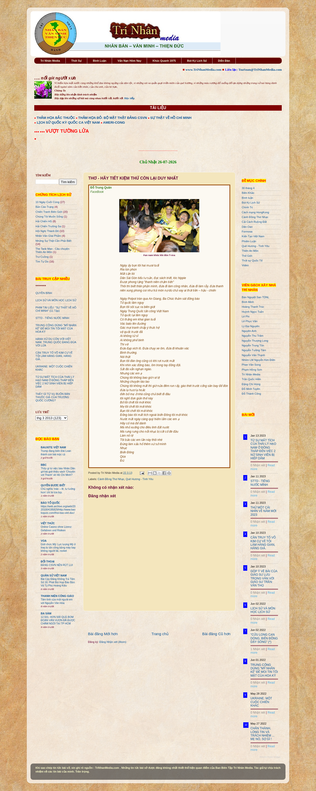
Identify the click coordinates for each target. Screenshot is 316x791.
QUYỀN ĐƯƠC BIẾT (53, 485)
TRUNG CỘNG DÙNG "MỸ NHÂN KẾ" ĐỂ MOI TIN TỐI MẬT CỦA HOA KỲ (56, 328)
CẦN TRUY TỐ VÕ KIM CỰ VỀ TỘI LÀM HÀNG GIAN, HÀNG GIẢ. (54, 356)
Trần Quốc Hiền (251, 379)
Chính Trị (247, 207)
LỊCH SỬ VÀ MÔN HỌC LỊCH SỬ (56, 300)
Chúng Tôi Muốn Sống (49, 216)
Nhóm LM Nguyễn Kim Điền (258, 359)
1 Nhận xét (257, 649)
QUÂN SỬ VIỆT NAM (53, 575)
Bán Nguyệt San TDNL (255, 297)
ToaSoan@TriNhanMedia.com (260, 69)
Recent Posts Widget (270, 757)
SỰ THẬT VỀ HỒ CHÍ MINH (171, 118)
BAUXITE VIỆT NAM (53, 447)
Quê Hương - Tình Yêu (139, 479)
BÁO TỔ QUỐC (50, 502)
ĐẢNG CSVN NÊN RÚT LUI (57, 565)
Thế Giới (247, 255)
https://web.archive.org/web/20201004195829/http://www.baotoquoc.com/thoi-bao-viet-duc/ (58, 510)
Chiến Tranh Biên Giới (49, 211)
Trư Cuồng (42, 256)
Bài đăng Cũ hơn (216, 634)
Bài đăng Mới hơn (103, 634)
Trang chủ (160, 634)
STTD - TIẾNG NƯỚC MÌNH (52, 317)
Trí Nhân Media (50, 60)
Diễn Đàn (224, 60)
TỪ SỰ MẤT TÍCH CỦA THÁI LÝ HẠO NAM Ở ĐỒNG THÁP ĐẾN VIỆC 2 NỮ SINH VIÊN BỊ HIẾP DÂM (55, 381)
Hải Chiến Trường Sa (48, 226)
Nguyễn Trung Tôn (253, 345)
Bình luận (247, 197)
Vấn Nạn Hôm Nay (129, 60)
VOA (43, 540)
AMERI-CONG (114, 122)
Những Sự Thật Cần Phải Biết (53, 240)
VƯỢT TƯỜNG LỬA (67, 131)
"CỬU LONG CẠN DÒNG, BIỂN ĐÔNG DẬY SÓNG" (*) (264, 638)
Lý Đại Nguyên (251, 326)
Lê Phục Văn (250, 321)
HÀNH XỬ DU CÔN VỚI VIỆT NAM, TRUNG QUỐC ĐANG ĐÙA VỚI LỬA (56, 342)
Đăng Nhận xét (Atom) (113, 641)
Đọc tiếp (129, 98)
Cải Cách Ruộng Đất (254, 221)
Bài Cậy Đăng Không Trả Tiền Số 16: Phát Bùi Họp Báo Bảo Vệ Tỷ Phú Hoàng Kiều (58, 582)
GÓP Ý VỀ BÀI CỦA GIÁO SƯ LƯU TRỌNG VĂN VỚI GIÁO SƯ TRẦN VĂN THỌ (263, 578)
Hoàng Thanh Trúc (253, 306)
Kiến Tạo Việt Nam (253, 236)
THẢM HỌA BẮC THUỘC (56, 118)
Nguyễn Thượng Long (255, 340)
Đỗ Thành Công (251, 393)
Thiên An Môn (250, 250)
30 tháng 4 (248, 188)
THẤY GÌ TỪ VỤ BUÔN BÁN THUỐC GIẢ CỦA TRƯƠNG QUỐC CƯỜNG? (53, 397)
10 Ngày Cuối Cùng (47, 202)
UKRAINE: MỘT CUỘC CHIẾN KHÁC (261, 702)
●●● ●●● (40, 131)
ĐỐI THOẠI (47, 561)
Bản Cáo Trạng (45, 206)
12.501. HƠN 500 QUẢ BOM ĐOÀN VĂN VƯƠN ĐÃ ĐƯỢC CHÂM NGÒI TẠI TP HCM (58, 620)
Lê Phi (246, 316)
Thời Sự (76, 60)
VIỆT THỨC (48, 523)
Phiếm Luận (249, 241)
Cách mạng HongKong (255, 212)
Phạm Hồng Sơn (252, 369)
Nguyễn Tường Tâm (254, 350)
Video (245, 265)
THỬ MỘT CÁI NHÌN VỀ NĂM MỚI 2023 (263, 511)
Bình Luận (99, 60)
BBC (43, 464)
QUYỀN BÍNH (44, 292)
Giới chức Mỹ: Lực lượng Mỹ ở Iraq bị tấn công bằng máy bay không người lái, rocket (58, 547)
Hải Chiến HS (44, 221)
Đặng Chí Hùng (251, 384)
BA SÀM (46, 613)
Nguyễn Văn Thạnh (253, 355)
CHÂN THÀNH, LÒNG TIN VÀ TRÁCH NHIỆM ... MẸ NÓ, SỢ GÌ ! (262, 734)
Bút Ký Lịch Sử (197, 60)
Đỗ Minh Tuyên (251, 388)
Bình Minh (248, 301)
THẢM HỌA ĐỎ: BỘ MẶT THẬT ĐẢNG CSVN (112, 118)
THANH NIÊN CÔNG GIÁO (57, 595)
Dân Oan (247, 226)
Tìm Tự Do (42, 261)
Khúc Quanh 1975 (164, 60)
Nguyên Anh (249, 330)
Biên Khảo (248, 192)
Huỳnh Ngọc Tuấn (253, 311)
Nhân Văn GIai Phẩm (48, 235)
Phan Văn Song (251, 364)
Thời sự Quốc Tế (252, 260)
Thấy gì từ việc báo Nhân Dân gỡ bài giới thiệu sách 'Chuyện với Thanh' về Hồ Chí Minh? (58, 472)
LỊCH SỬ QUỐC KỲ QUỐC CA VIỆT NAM (68, 122)
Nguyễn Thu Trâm (252, 335)
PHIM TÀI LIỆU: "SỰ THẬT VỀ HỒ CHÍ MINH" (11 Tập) (56, 309)
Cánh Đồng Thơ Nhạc (111, 479)
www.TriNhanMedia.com (203, 69)
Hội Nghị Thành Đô (47, 231)
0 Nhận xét (257, 465)
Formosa (247, 231)
